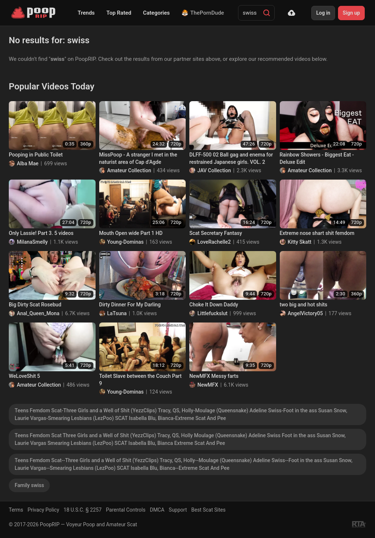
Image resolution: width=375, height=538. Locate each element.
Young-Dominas (125, 242)
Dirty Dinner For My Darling (130, 304)
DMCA (157, 510)
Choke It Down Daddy (213, 304)
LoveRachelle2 (214, 242)
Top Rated (119, 13)
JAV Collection (214, 170)
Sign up (351, 13)
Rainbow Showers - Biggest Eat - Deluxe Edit (317, 158)
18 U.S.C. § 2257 (83, 510)
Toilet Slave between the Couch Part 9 (140, 379)
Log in (323, 13)
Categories (156, 13)
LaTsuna (117, 313)
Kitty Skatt (300, 242)
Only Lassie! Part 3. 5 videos (41, 233)
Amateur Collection (129, 170)
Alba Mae (27, 163)
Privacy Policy (43, 510)
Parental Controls (125, 510)
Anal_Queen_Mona (38, 313)
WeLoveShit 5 (24, 376)
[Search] (266, 12)
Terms (16, 510)
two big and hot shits (303, 304)
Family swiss (29, 485)
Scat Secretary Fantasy (215, 233)
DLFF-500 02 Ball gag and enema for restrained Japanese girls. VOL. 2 (231, 158)
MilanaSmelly (32, 242)
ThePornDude (203, 13)
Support (178, 510)
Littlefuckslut (212, 313)
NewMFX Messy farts (213, 376)
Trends (86, 13)
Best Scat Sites (208, 510)
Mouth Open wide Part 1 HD (131, 233)
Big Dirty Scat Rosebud (35, 304)
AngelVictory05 (305, 313)
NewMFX (207, 385)
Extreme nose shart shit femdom (317, 233)
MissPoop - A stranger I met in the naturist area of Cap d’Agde (138, 158)
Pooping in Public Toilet (36, 155)
